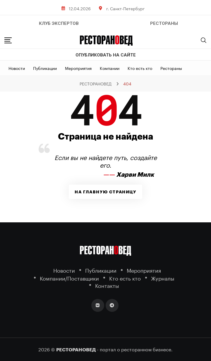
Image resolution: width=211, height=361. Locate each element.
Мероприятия (78, 68)
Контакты (107, 285)
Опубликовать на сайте (106, 55)
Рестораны (171, 68)
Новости (16, 68)
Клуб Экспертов (59, 23)
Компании (109, 68)
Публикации (45, 68)
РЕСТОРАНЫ (164, 23)
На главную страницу (105, 192)
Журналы (162, 277)
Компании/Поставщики (69, 277)
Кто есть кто (140, 68)
